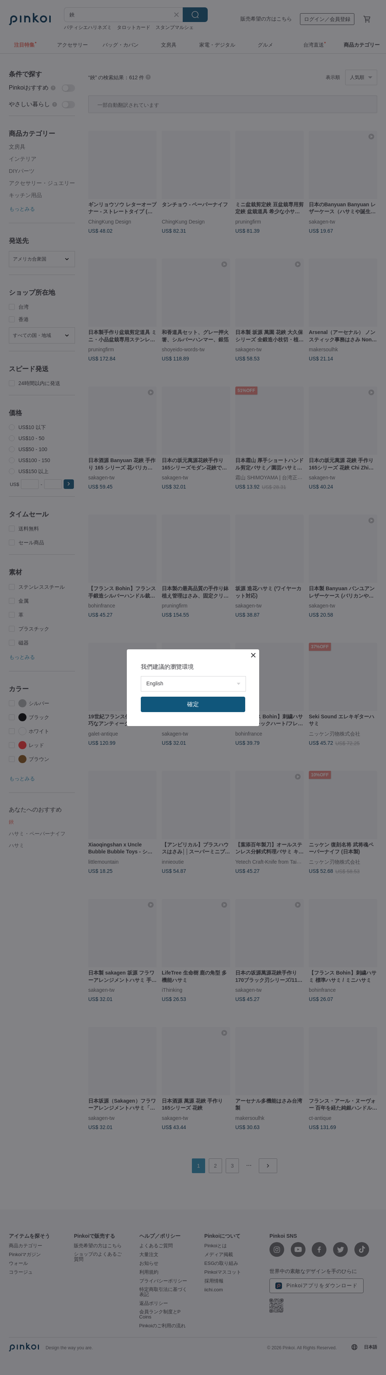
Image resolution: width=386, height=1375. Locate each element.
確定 (193, 704)
